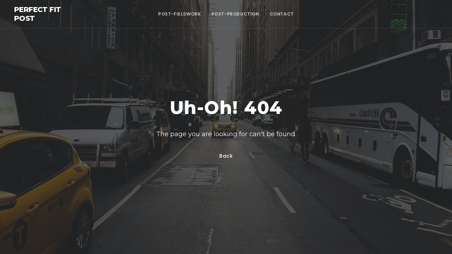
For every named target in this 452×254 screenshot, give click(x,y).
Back (226, 155)
